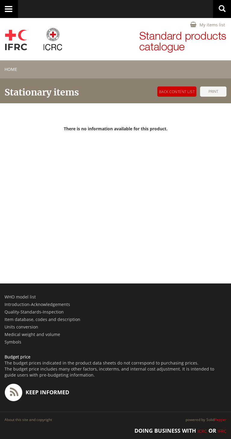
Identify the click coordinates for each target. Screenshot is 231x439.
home (11, 69)
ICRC (202, 431)
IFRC (222, 431)
